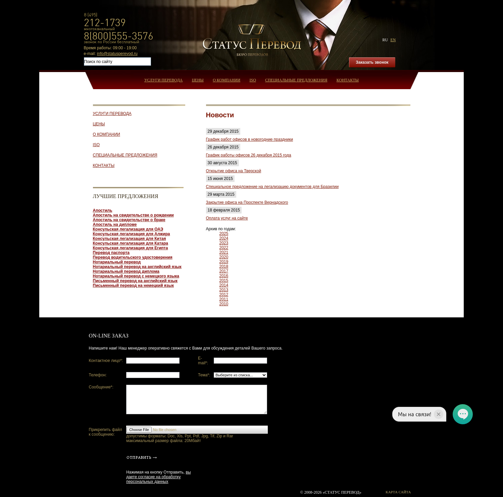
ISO (253, 80)
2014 (224, 285)
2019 (224, 261)
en (393, 40)
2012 (224, 294)
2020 (224, 257)
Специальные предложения (296, 80)
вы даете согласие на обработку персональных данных (158, 477)
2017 (224, 271)
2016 (224, 275)
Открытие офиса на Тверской (233, 171)
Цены (198, 80)
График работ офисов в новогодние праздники (249, 139)
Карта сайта (398, 492)
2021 (224, 252)
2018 (224, 266)
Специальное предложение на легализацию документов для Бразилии (272, 186)
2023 (224, 243)
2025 (224, 233)
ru (385, 40)
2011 (224, 299)
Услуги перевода (163, 80)
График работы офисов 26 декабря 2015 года (248, 155)
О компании (226, 80)
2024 (224, 238)
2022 (224, 247)
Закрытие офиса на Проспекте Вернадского (247, 202)
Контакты (348, 80)
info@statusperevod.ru (117, 53)
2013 (224, 290)
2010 (224, 304)
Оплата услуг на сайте (227, 218)
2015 (224, 280)
